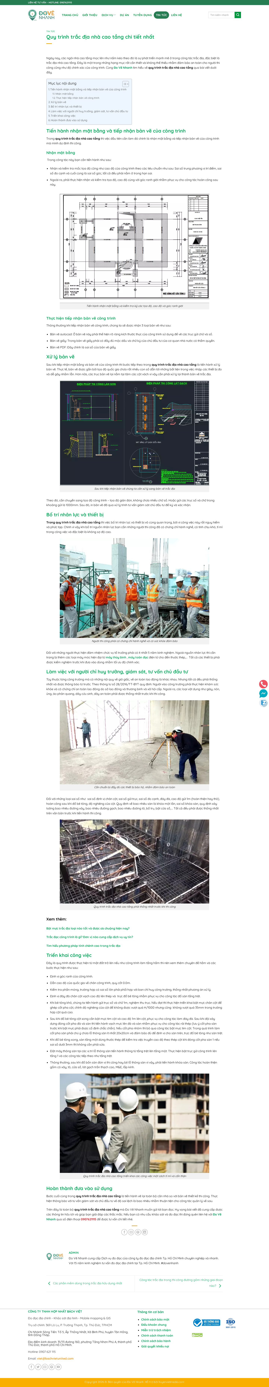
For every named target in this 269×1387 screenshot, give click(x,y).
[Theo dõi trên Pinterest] (52, 1367)
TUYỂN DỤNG (142, 15)
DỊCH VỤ (109, 15)
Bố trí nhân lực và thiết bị (66, 106)
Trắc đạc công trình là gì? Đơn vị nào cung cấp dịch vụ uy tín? (89, 937)
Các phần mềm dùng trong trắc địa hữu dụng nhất (84, 1283)
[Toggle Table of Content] (124, 84)
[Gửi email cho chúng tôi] (45, 1367)
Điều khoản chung (153, 1325)
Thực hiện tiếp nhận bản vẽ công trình (77, 97)
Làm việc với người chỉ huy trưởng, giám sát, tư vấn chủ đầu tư (89, 111)
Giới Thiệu (89, 15)
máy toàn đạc (138, 657)
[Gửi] (238, 15)
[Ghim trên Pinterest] (138, 1232)
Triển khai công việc (63, 115)
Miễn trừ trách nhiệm (156, 1330)
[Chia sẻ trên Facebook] (124, 1232)
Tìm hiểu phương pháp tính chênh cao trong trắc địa (83, 946)
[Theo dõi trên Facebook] (31, 1367)
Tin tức (161, 15)
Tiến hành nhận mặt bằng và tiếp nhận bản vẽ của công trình (88, 89)
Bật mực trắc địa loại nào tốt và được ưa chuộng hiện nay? (87, 928)
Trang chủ (70, 15)
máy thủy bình (116, 657)
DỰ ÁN (124, 15)
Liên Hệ (176, 15)
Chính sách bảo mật (155, 1319)
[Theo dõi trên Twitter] (38, 1367)
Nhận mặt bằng (64, 93)
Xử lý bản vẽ (58, 102)
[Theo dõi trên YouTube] (58, 1367)
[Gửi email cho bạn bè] (131, 1232)
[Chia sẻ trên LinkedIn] (145, 1232)
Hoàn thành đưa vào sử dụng (69, 120)
